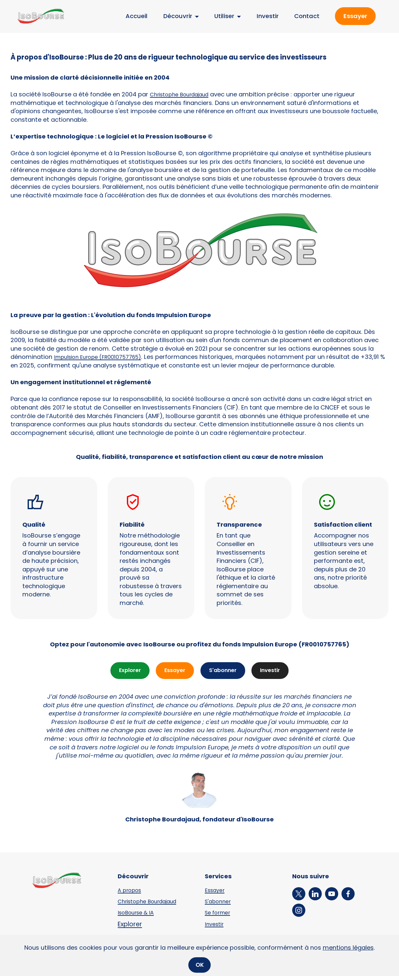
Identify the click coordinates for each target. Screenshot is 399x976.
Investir (268, 16)
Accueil (137, 16)
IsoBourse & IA (139, 913)
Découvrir (177, 16)
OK (199, 965)
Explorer (126, 671)
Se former (219, 913)
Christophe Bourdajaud (184, 94)
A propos (131, 891)
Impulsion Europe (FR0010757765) (103, 357)
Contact (306, 16)
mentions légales (348, 947)
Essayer (355, 16)
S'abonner (223, 671)
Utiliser (224, 16)
